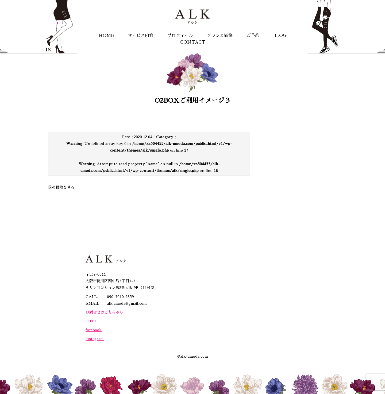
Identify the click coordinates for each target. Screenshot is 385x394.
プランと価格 (220, 35)
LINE (91, 321)
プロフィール (180, 35)
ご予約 (253, 35)
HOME (106, 35)
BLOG (279, 35)
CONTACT (192, 42)
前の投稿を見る (61, 187)
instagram (95, 339)
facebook (94, 330)
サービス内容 (140, 35)
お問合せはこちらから (104, 312)
